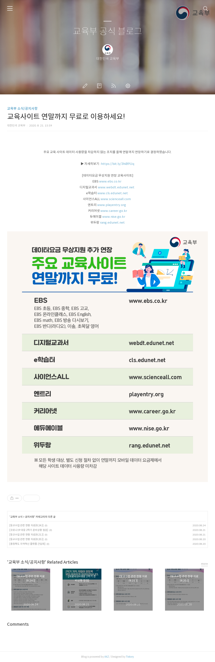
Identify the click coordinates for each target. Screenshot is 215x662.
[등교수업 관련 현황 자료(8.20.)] (26, 539)
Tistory (130, 656)
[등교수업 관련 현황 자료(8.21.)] (26, 534)
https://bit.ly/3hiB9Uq (117, 164)
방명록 (100, 86)
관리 (129, 86)
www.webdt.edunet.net (116, 187)
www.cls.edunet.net (112, 193)
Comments (18, 624)
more (204, 564)
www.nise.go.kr (113, 217)
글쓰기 (86, 86)
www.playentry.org (112, 205)
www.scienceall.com (116, 199)
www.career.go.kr (113, 211)
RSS (114, 86)
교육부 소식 (16, 516)
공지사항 (29, 516)
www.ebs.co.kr (110, 181)
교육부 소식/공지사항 (22, 108)
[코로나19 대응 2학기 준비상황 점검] (28, 530)
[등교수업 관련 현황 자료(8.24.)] (26, 525)
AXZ (106, 656)
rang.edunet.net (112, 222)
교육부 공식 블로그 (107, 31)
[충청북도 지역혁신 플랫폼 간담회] (27, 543)
